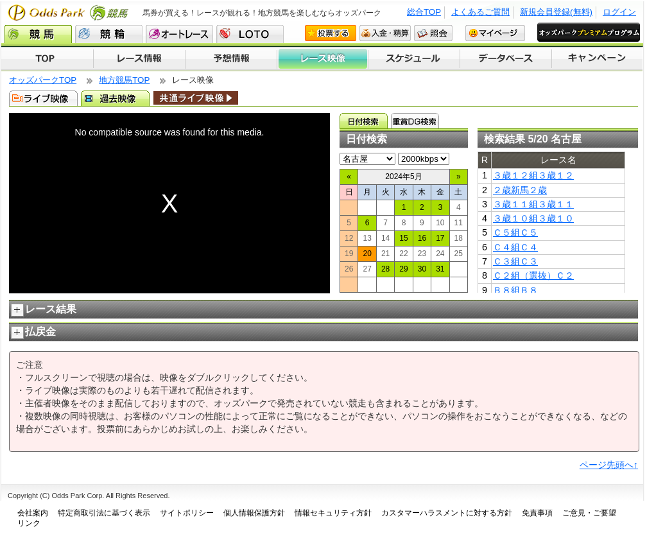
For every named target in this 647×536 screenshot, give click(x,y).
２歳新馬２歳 (520, 190)
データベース (506, 59)
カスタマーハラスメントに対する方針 (446, 513)
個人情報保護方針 (254, 513)
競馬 (38, 34)
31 (440, 268)
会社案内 (32, 513)
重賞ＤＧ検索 (415, 120)
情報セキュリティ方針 (333, 513)
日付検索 (364, 120)
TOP (47, 59)
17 (440, 238)
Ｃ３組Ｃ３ (515, 261)
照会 (433, 33)
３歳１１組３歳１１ (533, 204)
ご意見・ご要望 (589, 513)
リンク (28, 523)
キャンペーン (597, 59)
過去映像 (115, 98)
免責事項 (537, 513)
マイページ (495, 33)
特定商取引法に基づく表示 (104, 513)
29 (403, 268)
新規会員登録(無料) (556, 12)
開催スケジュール (414, 59)
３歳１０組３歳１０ (533, 218)
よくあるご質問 (480, 12)
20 (367, 253)
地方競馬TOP (124, 80)
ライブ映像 (43, 98)
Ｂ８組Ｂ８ (515, 290)
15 (403, 238)
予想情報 (231, 59)
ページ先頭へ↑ (609, 465)
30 (422, 268)
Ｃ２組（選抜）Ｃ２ (533, 275)
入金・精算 (385, 33)
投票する (330, 33)
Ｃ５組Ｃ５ (515, 232)
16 (422, 238)
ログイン (619, 12)
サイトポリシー (187, 513)
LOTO (250, 34)
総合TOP (424, 12)
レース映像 (322, 59)
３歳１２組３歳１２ (533, 175)
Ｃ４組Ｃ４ (515, 247)
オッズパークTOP (42, 80)
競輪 (108, 34)
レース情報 (139, 59)
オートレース (179, 34)
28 (385, 268)
